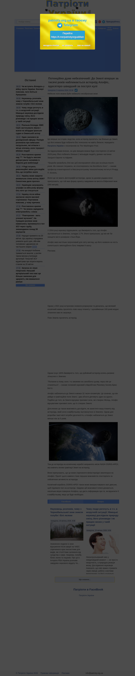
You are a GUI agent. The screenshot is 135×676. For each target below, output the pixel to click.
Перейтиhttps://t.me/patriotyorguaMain (67, 35)
